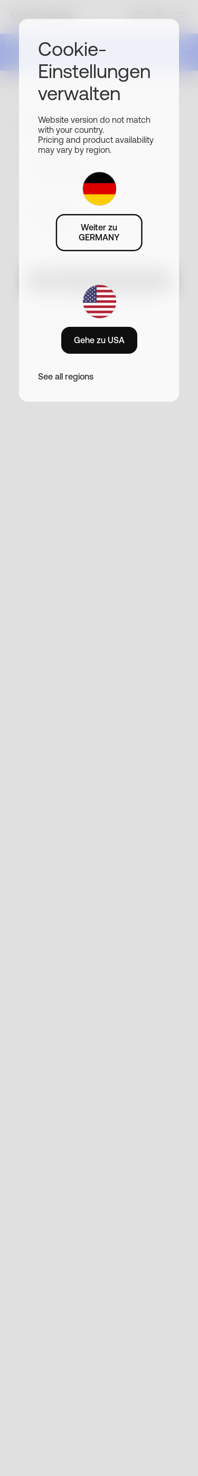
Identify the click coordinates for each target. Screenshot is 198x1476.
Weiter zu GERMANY (99, 232)
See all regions (65, 376)
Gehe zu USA (99, 340)
